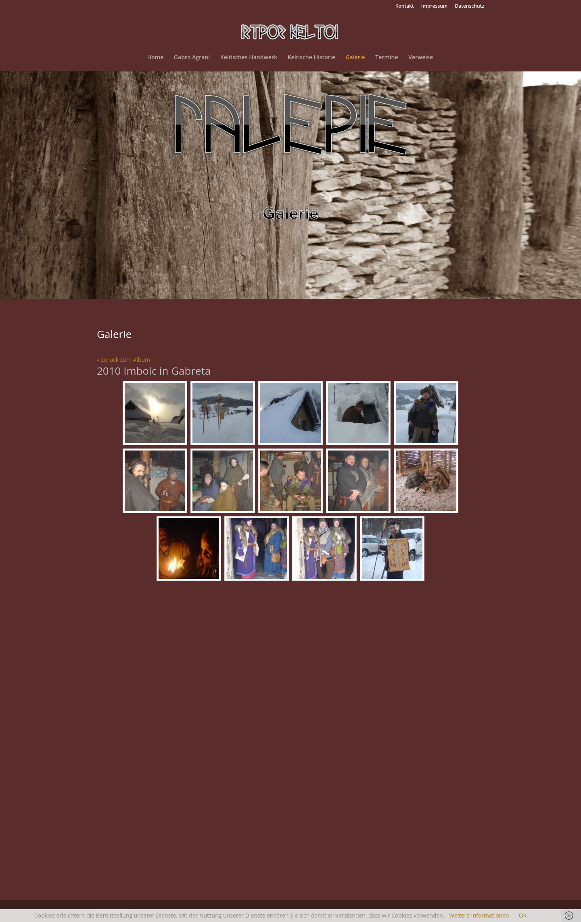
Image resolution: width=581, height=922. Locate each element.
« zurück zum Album (123, 359)
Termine (386, 57)
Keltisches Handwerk (248, 57)
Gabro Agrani (192, 57)
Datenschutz (469, 6)
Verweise (420, 57)
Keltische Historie (311, 57)
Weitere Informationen (479, 915)
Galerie (355, 57)
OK (523, 915)
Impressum (434, 6)
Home (155, 57)
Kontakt (404, 6)
